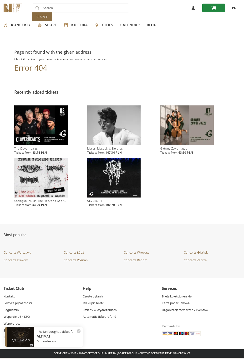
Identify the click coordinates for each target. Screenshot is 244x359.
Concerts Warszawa (17, 254)
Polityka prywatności (18, 304)
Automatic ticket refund (99, 318)
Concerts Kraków (16, 261)
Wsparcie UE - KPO (17, 318)
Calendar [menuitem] (130, 25)
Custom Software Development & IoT (164, 355)
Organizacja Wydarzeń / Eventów (185, 311)
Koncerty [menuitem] (17, 25)
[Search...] (37, 8)
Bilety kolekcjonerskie (177, 298)
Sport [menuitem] (47, 25)
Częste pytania (93, 298)
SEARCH (138, 8)
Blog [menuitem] (151, 25)
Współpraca (12, 325)
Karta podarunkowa (176, 304)
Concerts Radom (135, 261)
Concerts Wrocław (136, 254)
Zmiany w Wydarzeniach (100, 311)
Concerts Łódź (74, 254)
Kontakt (9, 298)
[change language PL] (232, 8)
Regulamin (11, 311)
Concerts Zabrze (195, 261)
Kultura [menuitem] (76, 25)
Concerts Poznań (76, 261)
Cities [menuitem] (104, 25)
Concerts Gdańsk (196, 254)
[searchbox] (80, 8)
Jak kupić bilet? (93, 304)
